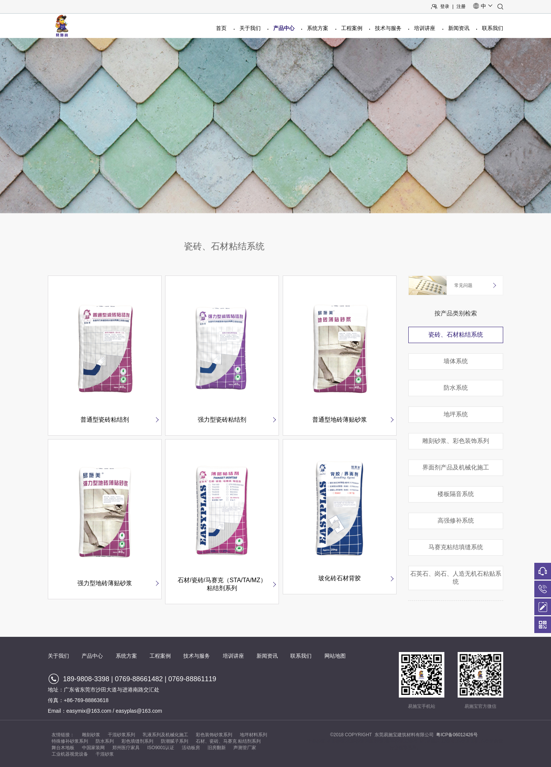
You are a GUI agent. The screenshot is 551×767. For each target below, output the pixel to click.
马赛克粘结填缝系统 (455, 547)
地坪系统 (456, 414)
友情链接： (63, 734)
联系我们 (492, 28)
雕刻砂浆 (91, 734)
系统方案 (317, 28)
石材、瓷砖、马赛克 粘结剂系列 (228, 741)
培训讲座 (424, 28)
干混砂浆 (105, 754)
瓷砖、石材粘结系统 (455, 334)
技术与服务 (388, 28)
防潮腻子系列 (174, 741)
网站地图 (335, 656)
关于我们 (250, 28)
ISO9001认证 (160, 747)
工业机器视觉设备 (70, 754)
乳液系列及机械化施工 (165, 734)
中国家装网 (93, 747)
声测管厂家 (244, 747)
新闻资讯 (458, 28)
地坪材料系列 (253, 734)
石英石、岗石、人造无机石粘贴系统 (455, 577)
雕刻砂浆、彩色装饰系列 (455, 441)
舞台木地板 (63, 747)
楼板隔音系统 (456, 494)
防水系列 (105, 741)
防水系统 (456, 387)
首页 (221, 28)
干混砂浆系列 (121, 734)
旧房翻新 (217, 747)
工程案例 (351, 28)
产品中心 (283, 28)
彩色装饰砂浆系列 (214, 734)
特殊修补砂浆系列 (70, 741)
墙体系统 (456, 361)
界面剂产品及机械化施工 (455, 467)
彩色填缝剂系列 (137, 741)
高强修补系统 (456, 520)
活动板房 (191, 747)
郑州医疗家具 (126, 747)
